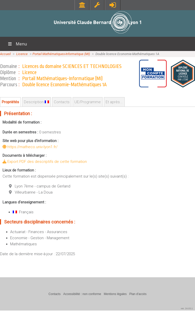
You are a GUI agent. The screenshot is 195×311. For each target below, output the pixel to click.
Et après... (114, 102)
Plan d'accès (138, 294)
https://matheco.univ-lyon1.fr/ (30, 147)
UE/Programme (87, 102)
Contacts (62, 102)
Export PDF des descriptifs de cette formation (45, 161)
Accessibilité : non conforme (82, 294)
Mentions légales (115, 294)
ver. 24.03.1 (187, 308)
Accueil (5, 54)
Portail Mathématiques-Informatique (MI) (61, 54)
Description (36, 102)
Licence (22, 54)
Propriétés (10, 102)
